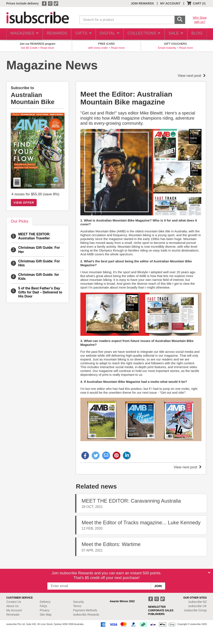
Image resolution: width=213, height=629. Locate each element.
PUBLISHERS (156, 614)
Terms (77, 606)
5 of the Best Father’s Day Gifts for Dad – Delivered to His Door (40, 292)
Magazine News (52, 65)
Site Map (45, 614)
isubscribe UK (197, 606)
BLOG (196, 34)
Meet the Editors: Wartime (111, 544)
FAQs (43, 606)
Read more (47, 47)
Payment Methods (85, 610)
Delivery (45, 601)
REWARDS (55, 34)
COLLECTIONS (142, 34)
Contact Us (13, 601)
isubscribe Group (195, 610)
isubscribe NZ (197, 601)
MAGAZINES (24, 34)
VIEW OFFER (24, 202)
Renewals (12, 614)
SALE (174, 34)
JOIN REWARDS (142, 3)
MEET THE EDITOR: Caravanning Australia (131, 501)
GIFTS (83, 34)
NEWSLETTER (157, 606)
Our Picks (19, 221)
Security (78, 601)
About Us (12, 606)
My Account (14, 610)
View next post (192, 76)
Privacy (44, 610)
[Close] (209, 572)
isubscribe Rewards (86, 614)
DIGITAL (109, 34)
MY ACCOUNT (170, 3)
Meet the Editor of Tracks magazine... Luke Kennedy (141, 522)
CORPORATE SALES (161, 610)
